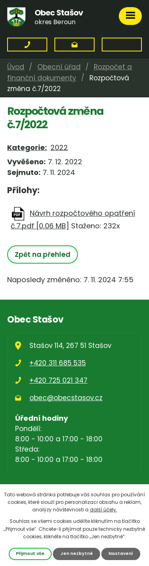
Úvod (15, 67)
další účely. (103, 509)
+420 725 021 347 (58, 380)
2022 (59, 147)
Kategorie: (27, 147)
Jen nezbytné (76, 554)
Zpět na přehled (42, 254)
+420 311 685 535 (57, 363)
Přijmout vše (30, 554)
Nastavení (120, 554)
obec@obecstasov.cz (66, 398)
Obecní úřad (59, 67)
